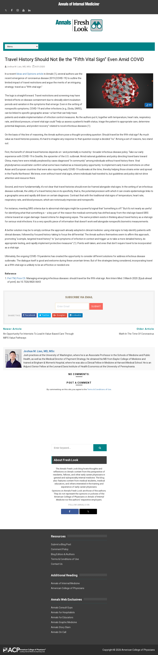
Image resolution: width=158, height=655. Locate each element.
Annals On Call (58, 632)
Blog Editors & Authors (63, 554)
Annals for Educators (62, 617)
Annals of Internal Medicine (65, 583)
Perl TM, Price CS (16, 278)
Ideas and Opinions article (29, 73)
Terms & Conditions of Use (99, 389)
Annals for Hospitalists (63, 612)
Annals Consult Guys (62, 607)
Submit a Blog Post (61, 544)
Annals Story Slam (61, 627)
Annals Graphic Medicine (64, 622)
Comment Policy (59, 549)
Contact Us (57, 564)
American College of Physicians (67, 588)
